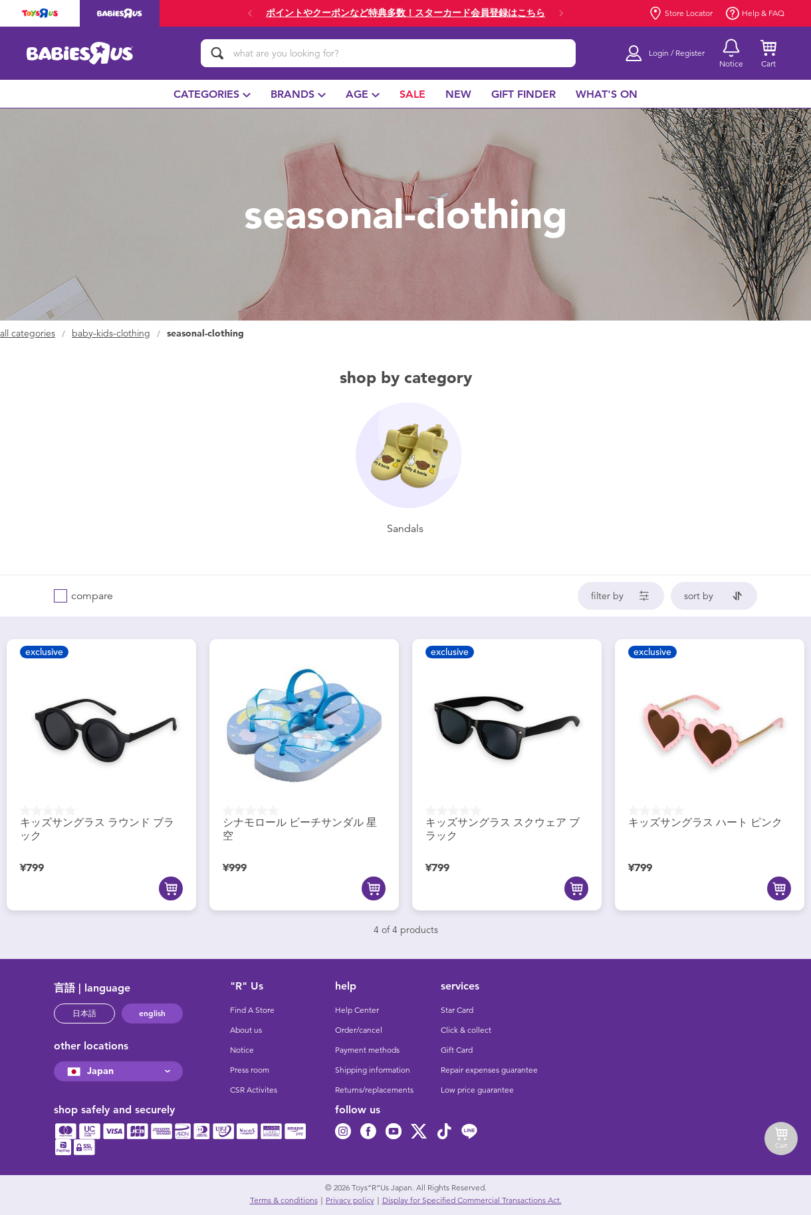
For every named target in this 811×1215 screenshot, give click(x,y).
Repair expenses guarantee (489, 1070)
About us (246, 1030)
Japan (89, 1071)
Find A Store (252, 1010)
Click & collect (466, 1030)
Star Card (457, 1010)
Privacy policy (350, 1200)
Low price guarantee (477, 1090)
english (152, 1013)
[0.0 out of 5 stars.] (101, 810)
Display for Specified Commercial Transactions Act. (472, 1200)
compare (92, 596)
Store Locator (681, 13)
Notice (242, 1050)
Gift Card (457, 1050)
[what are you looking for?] (388, 53)
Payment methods (367, 1050)
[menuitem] (212, 94)
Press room (249, 1070)
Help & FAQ (755, 13)
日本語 (84, 1013)
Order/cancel (358, 1030)
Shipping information (372, 1070)
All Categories (27, 333)
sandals (405, 528)
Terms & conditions (284, 1200)
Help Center (357, 1010)
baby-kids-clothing (111, 333)
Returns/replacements (374, 1090)
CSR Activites (253, 1090)
